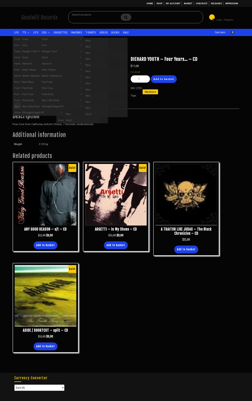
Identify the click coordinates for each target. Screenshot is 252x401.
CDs (46, 32)
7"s (26, 32)
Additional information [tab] (47, 105)
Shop (159, 3)
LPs (16, 32)
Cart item (220, 32)
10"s (35, 32)
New (156, 95)
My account (173, 3)
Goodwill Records (39, 17)
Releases (216, 3)
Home (150, 3)
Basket (188, 3)
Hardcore (38, 50)
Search (126, 17)
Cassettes (61, 32)
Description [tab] (23, 105)
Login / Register (220, 17)
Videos (103, 32)
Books (115, 32)
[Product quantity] (140, 79)
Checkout (202, 3)
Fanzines (76, 32)
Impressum (231, 3)
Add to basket (163, 79)
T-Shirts (91, 32)
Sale (126, 32)
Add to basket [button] (45, 245)
